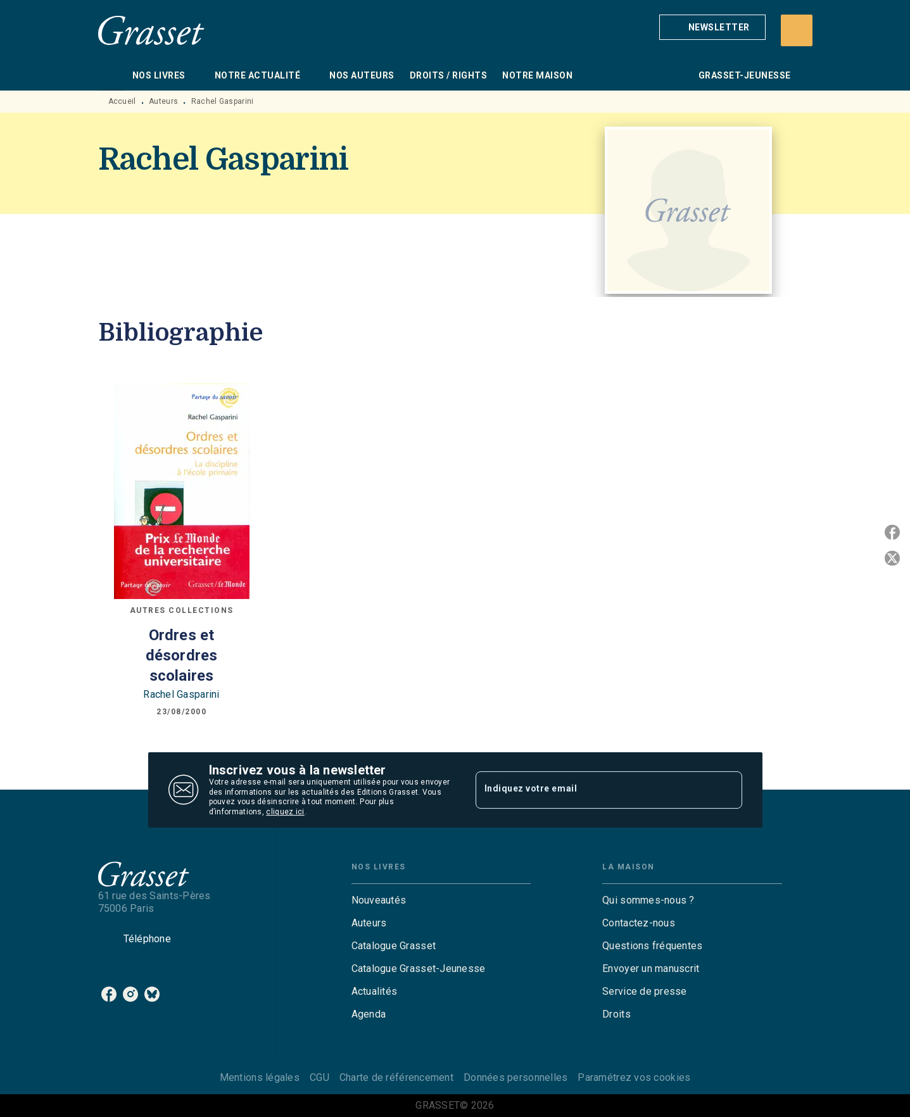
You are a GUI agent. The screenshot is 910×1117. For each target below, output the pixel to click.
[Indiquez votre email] (593, 789)
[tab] (111, 75)
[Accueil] (151, 30)
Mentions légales (260, 1077)
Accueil (122, 101)
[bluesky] (152, 994)
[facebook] (109, 994)
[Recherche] (796, 30)
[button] (712, 27)
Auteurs (163, 101)
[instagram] (130, 994)
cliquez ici (285, 812)
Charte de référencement (396, 1077)
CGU (319, 1077)
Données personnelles (515, 1077)
